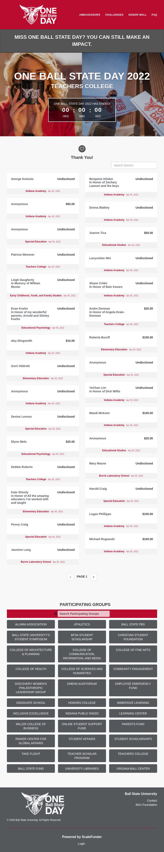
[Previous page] (70, 576)
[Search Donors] (134, 165)
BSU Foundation (146, 804)
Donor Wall (138, 14)
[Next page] (93, 576)
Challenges (114, 14)
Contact (152, 800)
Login (81, 843)
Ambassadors (89, 14)
